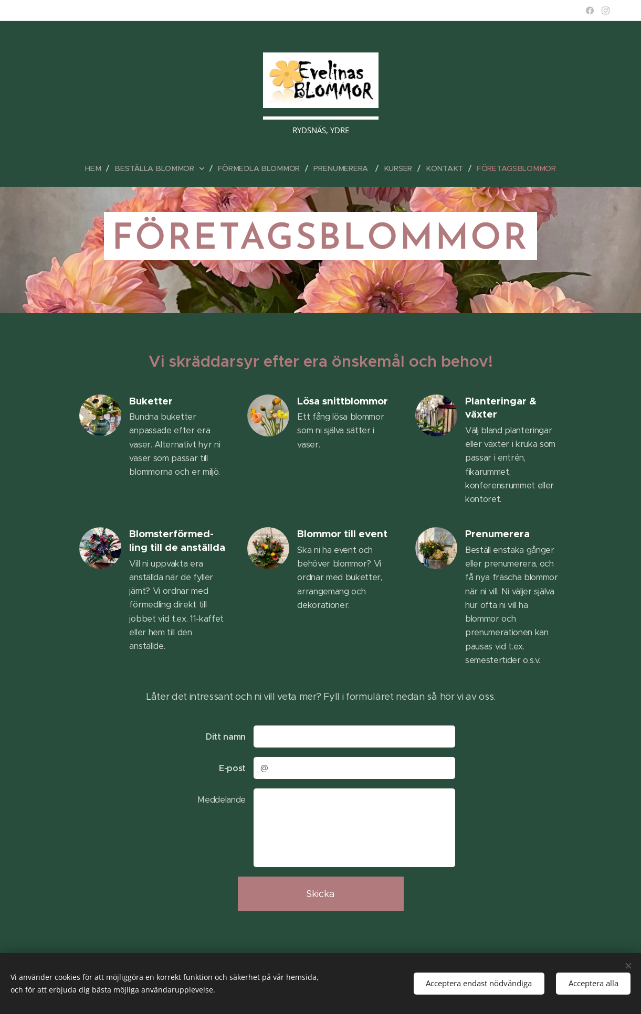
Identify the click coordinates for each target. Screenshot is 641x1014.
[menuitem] (100, 168)
